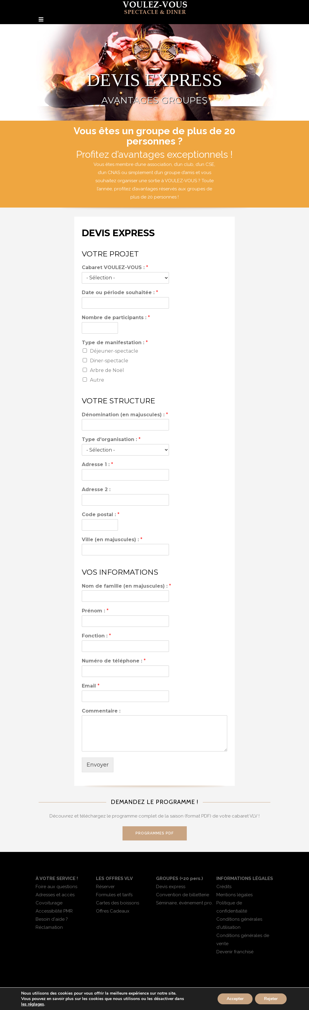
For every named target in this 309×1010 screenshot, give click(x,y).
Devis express (170, 886)
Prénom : (95, 611)
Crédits (223, 886)
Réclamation (49, 927)
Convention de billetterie (182, 894)
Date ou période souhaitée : (120, 292)
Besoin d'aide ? (52, 919)
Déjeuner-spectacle (114, 351)
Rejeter (271, 999)
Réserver (105, 886)
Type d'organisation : (111, 439)
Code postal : (100, 514)
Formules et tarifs (114, 894)
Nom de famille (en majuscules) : (126, 586)
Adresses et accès (55, 894)
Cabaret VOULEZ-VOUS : (115, 267)
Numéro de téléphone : (114, 661)
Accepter (235, 999)
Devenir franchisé (234, 951)
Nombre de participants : (116, 317)
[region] (154, 72)
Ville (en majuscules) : (112, 539)
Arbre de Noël (107, 370)
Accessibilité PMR (54, 911)
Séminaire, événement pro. (184, 903)
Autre (97, 380)
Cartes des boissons (117, 903)
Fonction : (96, 636)
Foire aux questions (56, 886)
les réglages (32, 1004)
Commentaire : (101, 711)
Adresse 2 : (96, 489)
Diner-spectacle (109, 361)
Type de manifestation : (115, 342)
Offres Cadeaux (112, 911)
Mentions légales (234, 894)
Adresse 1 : (97, 464)
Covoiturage (49, 903)
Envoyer (98, 764)
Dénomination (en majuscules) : (125, 415)
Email (91, 686)
